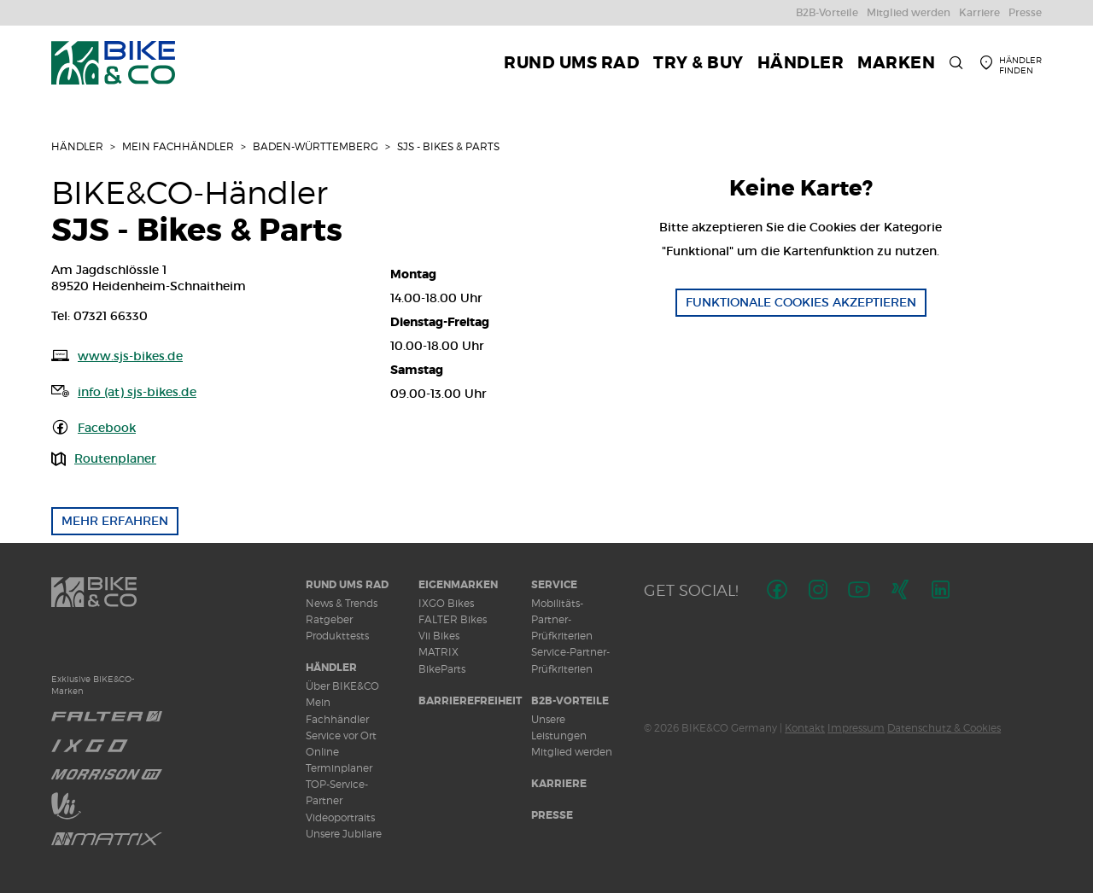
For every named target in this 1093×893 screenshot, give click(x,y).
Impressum (856, 727)
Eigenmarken (458, 585)
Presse (552, 815)
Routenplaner (115, 458)
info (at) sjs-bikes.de (137, 392)
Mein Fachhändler (178, 146)
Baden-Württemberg (315, 146)
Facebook (107, 427)
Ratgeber (329, 619)
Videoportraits (340, 817)
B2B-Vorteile (570, 701)
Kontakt (805, 727)
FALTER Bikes (452, 619)
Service (554, 585)
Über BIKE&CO (342, 686)
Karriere (559, 784)
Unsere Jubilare (344, 833)
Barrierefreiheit (470, 701)
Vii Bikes (438, 635)
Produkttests (337, 635)
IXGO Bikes (446, 603)
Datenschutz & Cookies (944, 727)
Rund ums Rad (347, 585)
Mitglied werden (571, 751)
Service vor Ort (341, 735)
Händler (77, 146)
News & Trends (341, 603)
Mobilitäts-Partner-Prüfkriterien (562, 619)
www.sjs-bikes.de (130, 356)
